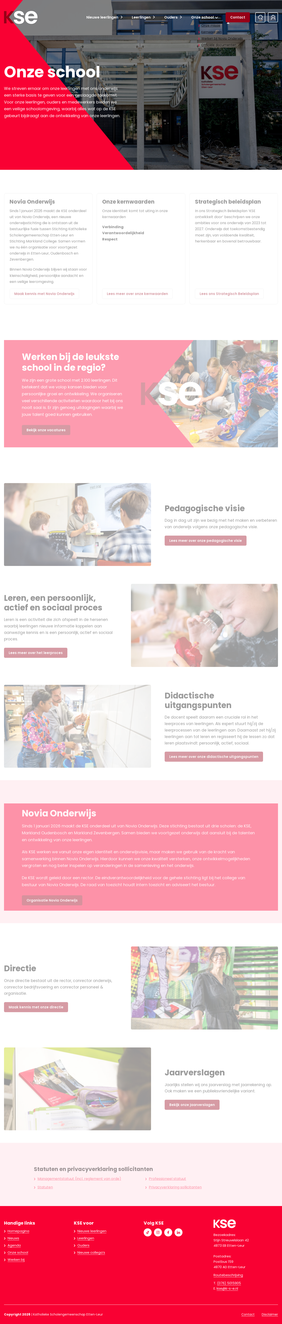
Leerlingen (141, 17)
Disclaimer (270, 1314)
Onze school (202, 17)
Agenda (14, 1245)
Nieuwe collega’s (91, 1252)
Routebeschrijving (228, 1275)
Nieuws (13, 1238)
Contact (237, 17)
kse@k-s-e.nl (227, 1288)
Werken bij (16, 1259)
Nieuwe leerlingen (102, 17)
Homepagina (18, 1231)
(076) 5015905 (229, 1283)
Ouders (171, 17)
